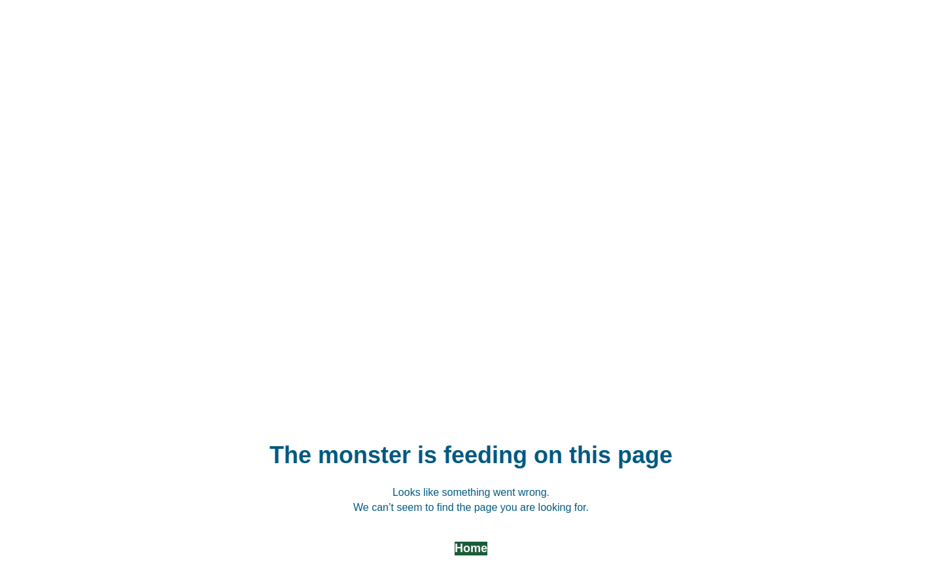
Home (471, 548)
